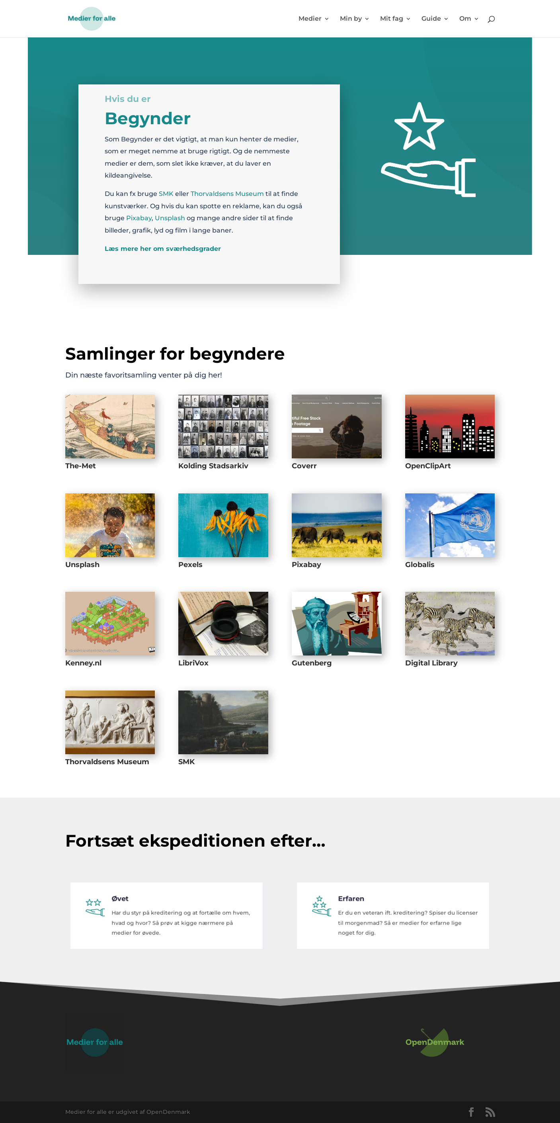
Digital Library (431, 663)
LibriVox (193, 663)
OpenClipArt (428, 466)
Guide (431, 19)
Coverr (304, 466)
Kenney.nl (83, 663)
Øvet (126, 906)
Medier (310, 19)
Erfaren (357, 906)
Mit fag (391, 19)
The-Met (80, 466)
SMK (166, 191)
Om (465, 19)
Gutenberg (312, 663)
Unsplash (170, 215)
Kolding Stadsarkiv (213, 466)
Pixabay (139, 215)
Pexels (190, 564)
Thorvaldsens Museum (227, 191)
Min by (351, 19)
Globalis (420, 564)
